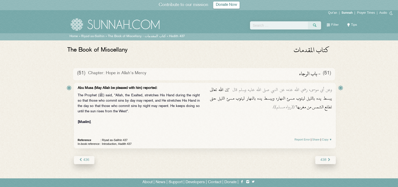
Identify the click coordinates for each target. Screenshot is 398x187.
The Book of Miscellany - (137, 36)
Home (74, 36)
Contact (214, 182)
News (160, 182)
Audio (383, 12)
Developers (195, 182)
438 (325, 160)
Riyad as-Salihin (93, 36)
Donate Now (226, 5)
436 (84, 160)
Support (176, 182)
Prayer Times (366, 12)
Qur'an (332, 12)
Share (316, 139)
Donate (230, 182)
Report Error (302, 139)
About (147, 182)
